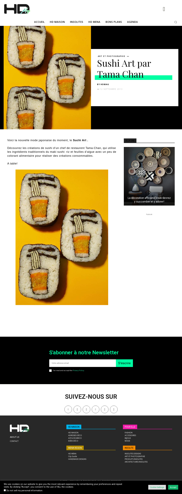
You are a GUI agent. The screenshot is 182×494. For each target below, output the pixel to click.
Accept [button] (173, 487)
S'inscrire (124, 363)
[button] (175, 22)
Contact (14, 441)
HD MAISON (73, 427)
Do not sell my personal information (24, 490)
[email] (82, 363)
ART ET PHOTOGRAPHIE (111, 56)
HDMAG (105, 84)
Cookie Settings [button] (157, 487)
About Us (14, 437)
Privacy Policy (78, 371)
